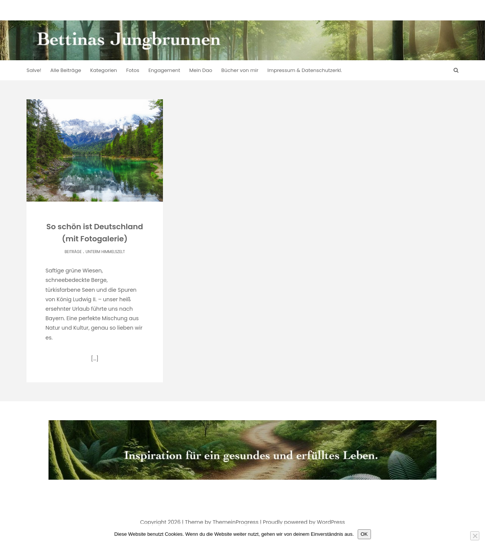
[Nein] (474, 535)
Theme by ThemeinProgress (221, 522)
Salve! (34, 70)
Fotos (132, 70)
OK (364, 534)
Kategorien (103, 70)
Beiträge (72, 252)
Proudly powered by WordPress (304, 522)
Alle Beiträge (65, 70)
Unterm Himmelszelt (105, 252)
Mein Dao (201, 70)
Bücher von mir (239, 70)
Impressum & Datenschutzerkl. (305, 70)
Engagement (164, 70)
